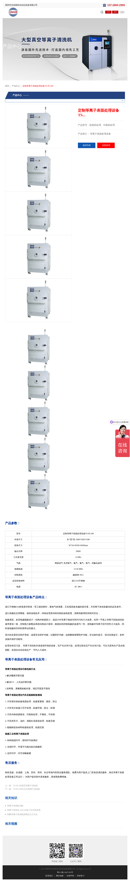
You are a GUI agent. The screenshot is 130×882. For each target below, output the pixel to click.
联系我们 (49, 876)
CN (108, 12)
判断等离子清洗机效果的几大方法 (22, 814)
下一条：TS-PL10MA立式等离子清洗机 (22, 789)
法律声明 (70, 876)
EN (115, 12)
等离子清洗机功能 (15, 806)
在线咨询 (106, 145)
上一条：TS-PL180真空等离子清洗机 (21, 786)
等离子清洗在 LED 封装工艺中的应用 (23, 810)
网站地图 (59, 876)
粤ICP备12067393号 (65, 872)
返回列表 (87, 145)
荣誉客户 (81, 876)
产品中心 (16, 86)
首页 (7, 86)
